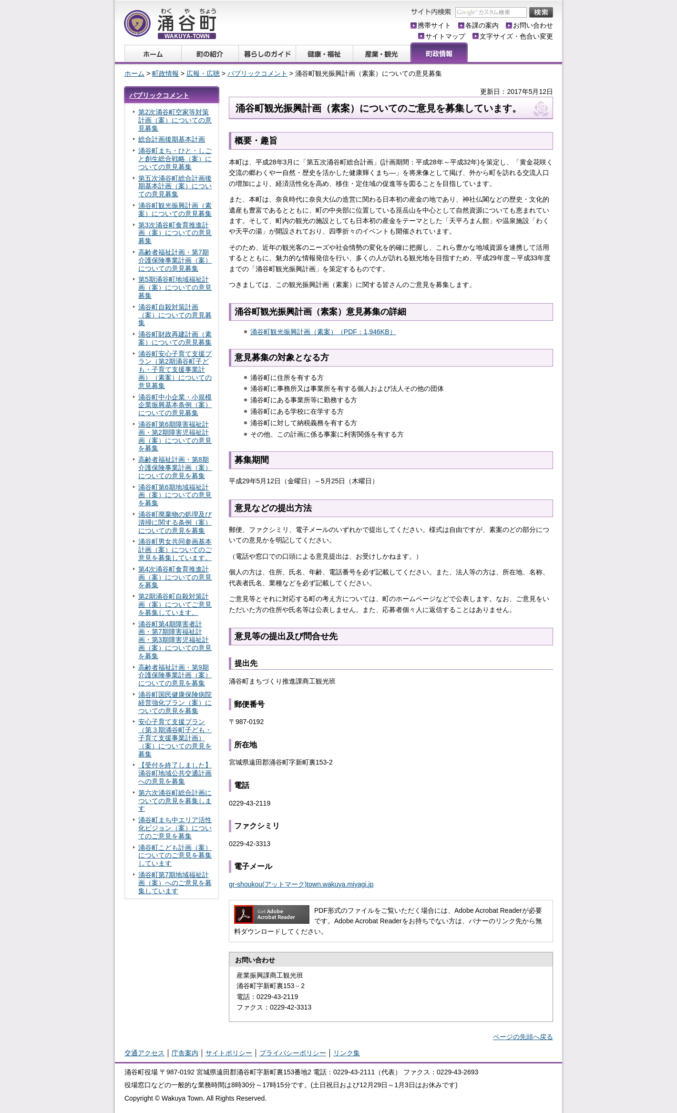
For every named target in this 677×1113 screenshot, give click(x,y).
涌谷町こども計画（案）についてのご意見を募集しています (175, 856)
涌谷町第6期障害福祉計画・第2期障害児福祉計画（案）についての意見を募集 (175, 436)
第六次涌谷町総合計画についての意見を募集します (175, 801)
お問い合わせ (533, 25)
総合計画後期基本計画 (171, 139)
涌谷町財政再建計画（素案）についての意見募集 (175, 338)
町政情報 (165, 73)
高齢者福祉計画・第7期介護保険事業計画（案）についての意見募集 (175, 260)
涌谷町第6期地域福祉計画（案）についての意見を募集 (175, 495)
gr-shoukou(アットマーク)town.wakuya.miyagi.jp (301, 884)
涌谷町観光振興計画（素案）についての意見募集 (175, 209)
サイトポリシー (228, 1053)
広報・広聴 (203, 73)
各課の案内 (482, 25)
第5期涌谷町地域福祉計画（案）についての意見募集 (175, 287)
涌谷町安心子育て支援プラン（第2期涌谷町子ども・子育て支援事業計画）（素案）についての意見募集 (175, 369)
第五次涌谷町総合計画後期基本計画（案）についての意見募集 (175, 186)
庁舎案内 (185, 1053)
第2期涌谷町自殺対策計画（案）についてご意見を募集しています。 (175, 604)
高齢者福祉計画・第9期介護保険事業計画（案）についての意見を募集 (175, 675)
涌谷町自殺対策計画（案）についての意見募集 (175, 315)
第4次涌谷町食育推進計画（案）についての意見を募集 (175, 577)
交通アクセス (144, 1053)
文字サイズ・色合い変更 (516, 36)
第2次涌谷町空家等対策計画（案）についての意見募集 (175, 120)
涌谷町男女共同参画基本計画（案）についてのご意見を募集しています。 (175, 550)
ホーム (134, 73)
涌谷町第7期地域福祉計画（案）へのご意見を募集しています (175, 883)
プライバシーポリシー (292, 1053)
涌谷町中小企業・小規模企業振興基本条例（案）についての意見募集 (175, 405)
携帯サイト (434, 25)
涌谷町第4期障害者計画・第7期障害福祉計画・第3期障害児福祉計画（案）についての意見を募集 (175, 640)
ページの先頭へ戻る (523, 1037)
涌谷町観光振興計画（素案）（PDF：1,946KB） (323, 332)
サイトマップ (445, 36)
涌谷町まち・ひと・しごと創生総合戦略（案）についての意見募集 (175, 159)
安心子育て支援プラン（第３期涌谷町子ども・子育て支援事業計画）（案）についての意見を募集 (175, 737)
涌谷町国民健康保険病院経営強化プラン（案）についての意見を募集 (175, 703)
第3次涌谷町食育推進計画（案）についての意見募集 (175, 233)
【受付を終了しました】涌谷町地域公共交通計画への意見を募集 (175, 773)
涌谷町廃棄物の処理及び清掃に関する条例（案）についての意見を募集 (175, 522)
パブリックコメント (257, 73)
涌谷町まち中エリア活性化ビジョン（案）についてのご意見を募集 (175, 828)
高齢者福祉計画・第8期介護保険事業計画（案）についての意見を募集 (175, 468)
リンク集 (346, 1053)
